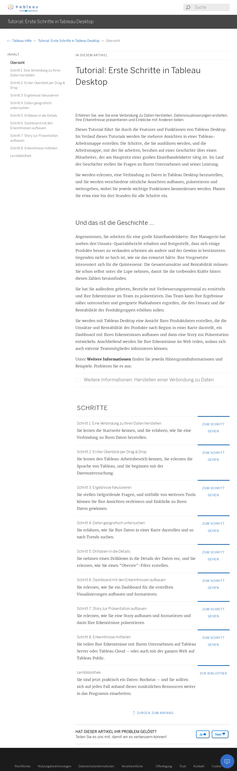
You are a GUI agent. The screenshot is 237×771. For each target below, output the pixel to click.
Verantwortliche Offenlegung (147, 766)
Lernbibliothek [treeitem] (20, 156)
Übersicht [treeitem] (17, 63)
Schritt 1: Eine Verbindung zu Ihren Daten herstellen (119, 423)
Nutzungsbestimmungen (54, 766)
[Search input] (212, 7)
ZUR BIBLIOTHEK (213, 673)
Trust (182, 766)
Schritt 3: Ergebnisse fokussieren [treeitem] (34, 95)
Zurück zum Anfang (152, 713)
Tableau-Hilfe (19, 41)
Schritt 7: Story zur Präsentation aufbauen (112, 608)
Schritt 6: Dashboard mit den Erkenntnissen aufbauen (121, 580)
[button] (78, 380)
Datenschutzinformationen (96, 766)
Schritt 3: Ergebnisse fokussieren (104, 487)
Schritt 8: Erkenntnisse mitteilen (104, 637)
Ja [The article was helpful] (202, 734)
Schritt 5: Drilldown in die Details (103, 551)
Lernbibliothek (89, 672)
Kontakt (198, 766)
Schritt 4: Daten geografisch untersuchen (111, 523)
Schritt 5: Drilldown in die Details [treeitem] (33, 116)
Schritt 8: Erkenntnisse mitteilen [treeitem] (33, 148)
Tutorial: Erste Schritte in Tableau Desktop (69, 41)
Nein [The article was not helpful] (220, 734)
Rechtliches (23, 766)
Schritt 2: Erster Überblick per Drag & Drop (112, 452)
